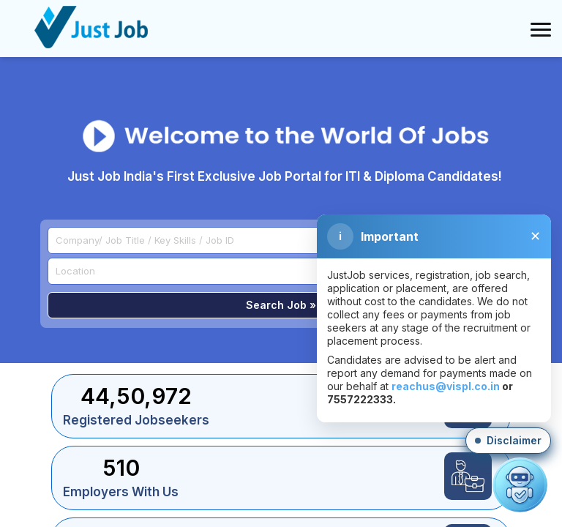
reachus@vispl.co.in (445, 386)
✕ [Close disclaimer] (535, 236)
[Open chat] (519, 484)
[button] (508, 440)
